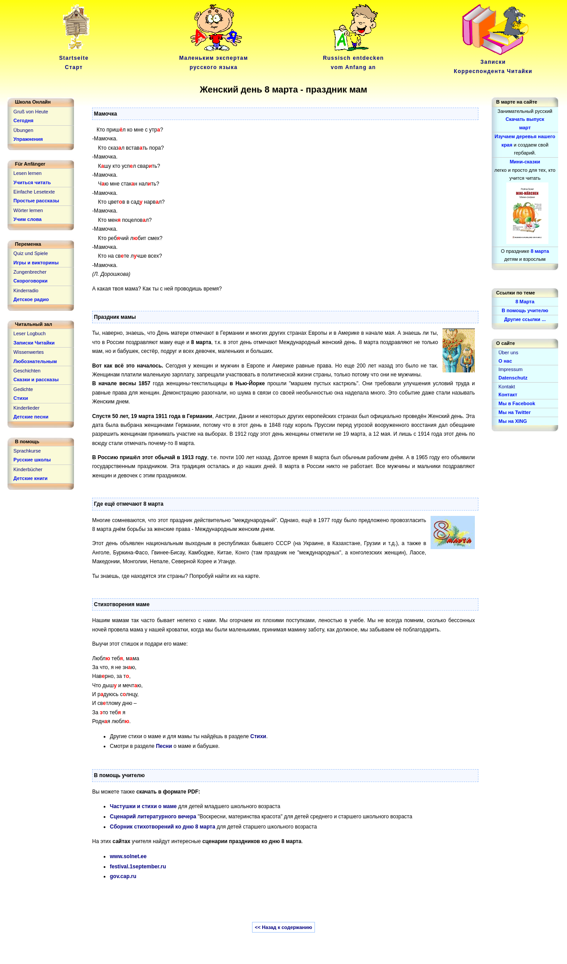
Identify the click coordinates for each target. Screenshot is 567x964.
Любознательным (35, 361)
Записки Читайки (33, 342)
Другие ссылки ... (525, 319)
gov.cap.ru (123, 876)
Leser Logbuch (29, 333)
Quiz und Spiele (30, 253)
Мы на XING (512, 421)
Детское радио (31, 299)
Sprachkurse (27, 450)
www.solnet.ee (128, 856)
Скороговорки (30, 280)
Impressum (510, 369)
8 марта (540, 251)
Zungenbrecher (30, 272)
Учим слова (27, 219)
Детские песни (30, 416)
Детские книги (30, 478)
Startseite (75, 58)
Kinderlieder (26, 407)
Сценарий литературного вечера (153, 816)
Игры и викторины (35, 262)
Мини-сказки (525, 161)
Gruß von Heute (30, 111)
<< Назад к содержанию (283, 927)
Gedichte (23, 389)
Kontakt (506, 386)
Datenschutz (512, 377)
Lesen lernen (27, 173)
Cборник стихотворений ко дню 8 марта (162, 827)
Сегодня (23, 120)
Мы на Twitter (514, 412)
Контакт (507, 394)
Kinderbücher (27, 469)
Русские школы (31, 459)
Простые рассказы (36, 200)
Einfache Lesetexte (34, 191)
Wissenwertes (28, 352)
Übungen (23, 130)
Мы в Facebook (516, 403)
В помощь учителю (524, 310)
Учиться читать (32, 182)
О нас (505, 361)
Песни (164, 746)
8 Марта (525, 301)
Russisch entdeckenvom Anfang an (353, 58)
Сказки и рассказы (35, 379)
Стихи (258, 736)
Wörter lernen (28, 210)
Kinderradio (25, 290)
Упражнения (28, 139)
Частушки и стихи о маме (143, 806)
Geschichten (26, 370)
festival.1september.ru (138, 866)
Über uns (508, 352)
